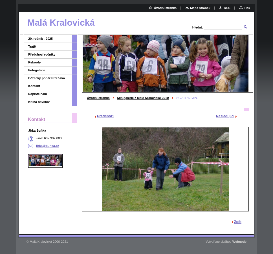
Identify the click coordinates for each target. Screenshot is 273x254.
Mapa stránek (200, 8)
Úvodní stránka (98, 98)
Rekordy (34, 62)
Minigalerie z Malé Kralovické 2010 (143, 98)
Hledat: (197, 27)
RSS (227, 8)
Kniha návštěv (39, 101)
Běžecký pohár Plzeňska (46, 78)
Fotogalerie (36, 70)
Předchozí (105, 116)
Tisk (247, 8)
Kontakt (34, 86)
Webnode (239, 241)
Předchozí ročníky (41, 54)
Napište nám (37, 94)
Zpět (237, 222)
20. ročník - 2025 (40, 38)
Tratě (32, 46)
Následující (225, 116)
